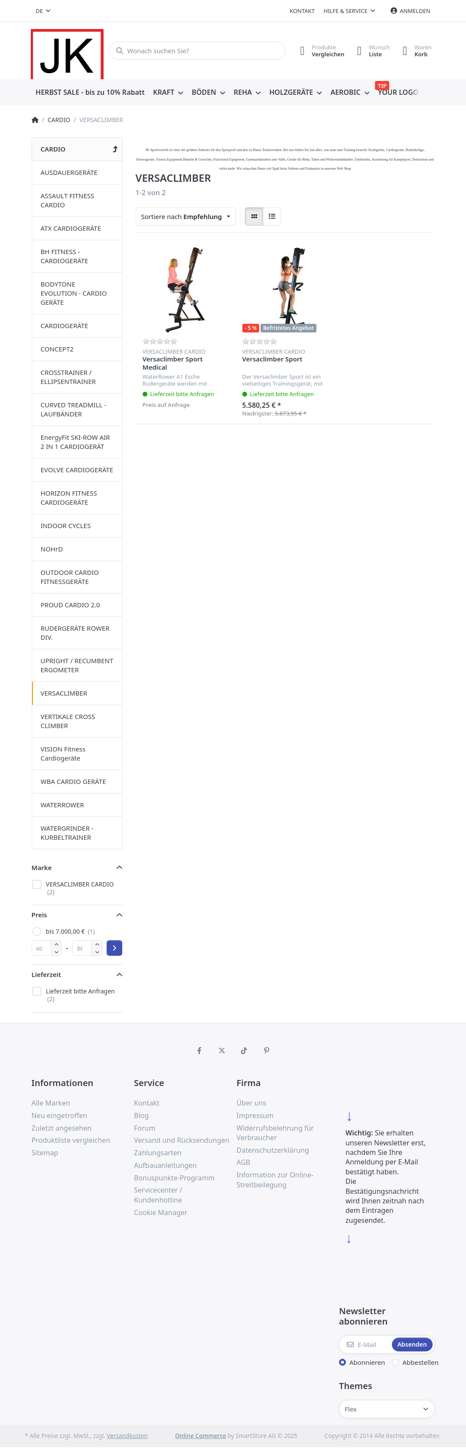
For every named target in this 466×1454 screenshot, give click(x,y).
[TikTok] (244, 1050)
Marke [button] (42, 867)
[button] (56, 951)
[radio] (254, 216)
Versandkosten (127, 1436)
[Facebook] (199, 1050)
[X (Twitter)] (221, 1050)
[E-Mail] (364, 1344)
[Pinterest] (266, 1050)
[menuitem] (90, 93)
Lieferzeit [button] (46, 974)
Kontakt (302, 11)
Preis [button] (39, 914)
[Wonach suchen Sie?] (197, 51)
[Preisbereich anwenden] (114, 948)
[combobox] (43, 11)
